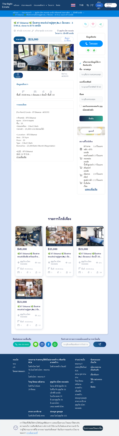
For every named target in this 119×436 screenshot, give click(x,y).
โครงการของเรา (19, 371)
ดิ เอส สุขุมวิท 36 (56, 399)
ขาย (14, 363)
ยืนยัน (91, 118)
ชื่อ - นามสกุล (85, 69)
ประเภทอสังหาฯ (40, 5)
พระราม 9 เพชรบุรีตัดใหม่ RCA (80, 367)
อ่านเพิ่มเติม (21, 157)
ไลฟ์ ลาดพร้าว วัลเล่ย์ (58, 366)
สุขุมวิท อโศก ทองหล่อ (59, 381)
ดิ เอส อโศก (54, 403)
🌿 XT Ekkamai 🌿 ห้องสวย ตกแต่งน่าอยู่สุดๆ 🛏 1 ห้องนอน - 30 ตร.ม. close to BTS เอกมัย (59, 255)
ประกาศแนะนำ (26, 5)
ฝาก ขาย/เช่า (99, 5)
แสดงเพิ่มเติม (91, 189)
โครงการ (51, 5)
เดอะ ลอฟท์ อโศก (57, 406)
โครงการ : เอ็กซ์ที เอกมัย (64, 33)
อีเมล (81, 94)
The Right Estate (7, 5)
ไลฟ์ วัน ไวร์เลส (34, 386)
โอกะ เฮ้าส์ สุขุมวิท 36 (58, 386)
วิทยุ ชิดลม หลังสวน (36, 381)
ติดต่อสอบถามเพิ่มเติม (22, 339)
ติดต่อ (58, 5)
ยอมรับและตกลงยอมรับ (91, 106)
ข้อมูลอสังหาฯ (22, 84)
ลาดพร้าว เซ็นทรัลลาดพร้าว (78, 391)
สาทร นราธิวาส (34, 411)
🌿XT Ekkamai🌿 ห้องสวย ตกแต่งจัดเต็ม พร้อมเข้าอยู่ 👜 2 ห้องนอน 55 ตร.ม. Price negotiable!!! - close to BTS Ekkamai (28, 255)
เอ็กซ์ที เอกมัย (77, 12)
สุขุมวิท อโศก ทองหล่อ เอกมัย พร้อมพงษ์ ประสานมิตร (52, 12)
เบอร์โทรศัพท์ (85, 82)
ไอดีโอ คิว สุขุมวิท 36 (58, 389)
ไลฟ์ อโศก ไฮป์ (34, 366)
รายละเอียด (21, 104)
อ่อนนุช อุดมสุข (56, 411)
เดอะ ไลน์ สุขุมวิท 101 (58, 415)
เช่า (14, 367)
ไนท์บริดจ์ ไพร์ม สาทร (36, 415)
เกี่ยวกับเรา (95, 374)
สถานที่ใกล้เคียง (86, 141)
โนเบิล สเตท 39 (56, 396)
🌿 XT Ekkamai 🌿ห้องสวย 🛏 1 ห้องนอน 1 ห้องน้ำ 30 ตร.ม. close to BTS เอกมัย (90, 255)
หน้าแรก (16, 5)
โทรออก (91, 43)
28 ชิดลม (31, 389)
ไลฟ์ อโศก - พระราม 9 (36, 376)
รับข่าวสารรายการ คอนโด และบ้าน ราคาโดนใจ (80, 339)
